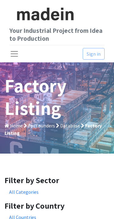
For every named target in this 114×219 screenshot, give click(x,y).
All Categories (24, 192)
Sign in (94, 54)
